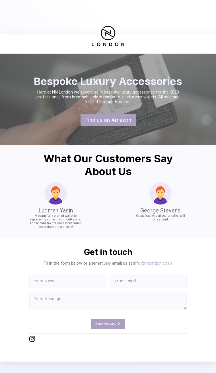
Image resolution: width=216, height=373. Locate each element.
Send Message (108, 323)
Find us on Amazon (108, 120)
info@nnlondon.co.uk (152, 263)
